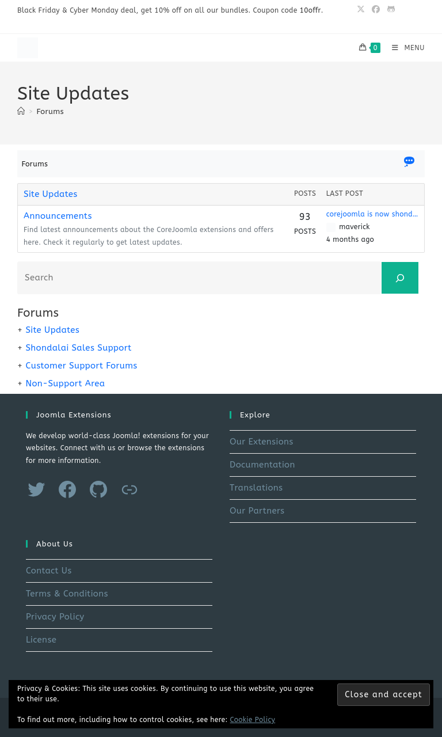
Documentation (262, 464)
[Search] (400, 277)
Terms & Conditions (67, 593)
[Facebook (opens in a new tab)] (375, 10)
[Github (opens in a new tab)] (389, 10)
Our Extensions (262, 441)
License (41, 640)
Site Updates (51, 194)
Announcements (58, 216)
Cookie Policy (253, 720)
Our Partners (257, 511)
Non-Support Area (65, 383)
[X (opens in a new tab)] (360, 10)
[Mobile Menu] (404, 48)
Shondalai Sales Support (78, 348)
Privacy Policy (55, 616)
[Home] (21, 111)
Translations (256, 488)
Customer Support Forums (81, 365)
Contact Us (49, 570)
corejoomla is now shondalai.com (372, 214)
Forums (50, 111)
